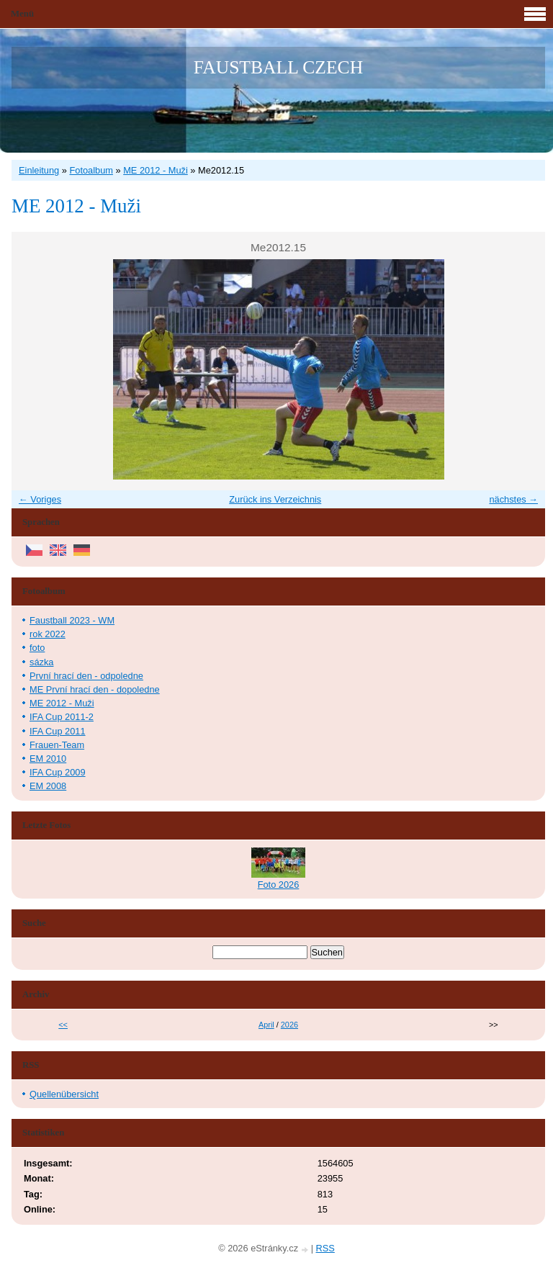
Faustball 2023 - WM (72, 620)
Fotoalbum (90, 170)
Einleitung (39, 170)
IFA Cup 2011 (58, 731)
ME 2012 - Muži (155, 170)
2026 (289, 1024)
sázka (41, 662)
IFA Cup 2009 (58, 772)
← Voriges (40, 499)
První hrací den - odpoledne (86, 675)
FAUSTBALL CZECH (278, 67)
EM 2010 (48, 758)
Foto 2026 (279, 884)
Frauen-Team (57, 744)
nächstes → (513, 499)
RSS (325, 1248)
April (266, 1024)
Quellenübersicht (64, 1094)
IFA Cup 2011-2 (62, 716)
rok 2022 (48, 634)
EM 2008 (48, 786)
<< (63, 1024)
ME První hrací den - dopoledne (95, 689)
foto (37, 647)
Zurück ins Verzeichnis (275, 499)
